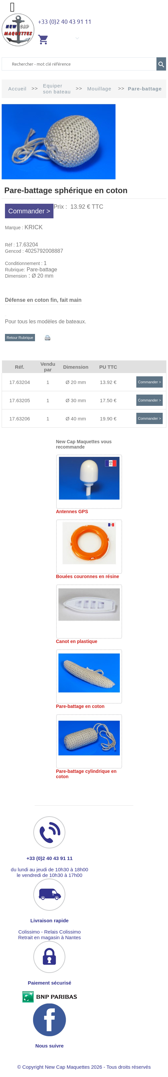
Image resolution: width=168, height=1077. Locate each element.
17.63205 (19, 400)
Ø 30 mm (76, 400)
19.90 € (108, 418)
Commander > (29, 211)
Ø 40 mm (76, 418)
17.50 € (108, 400)
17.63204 (19, 382)
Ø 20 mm (76, 382)
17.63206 (19, 418)
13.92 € (108, 382)
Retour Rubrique (20, 338)
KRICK (33, 227)
